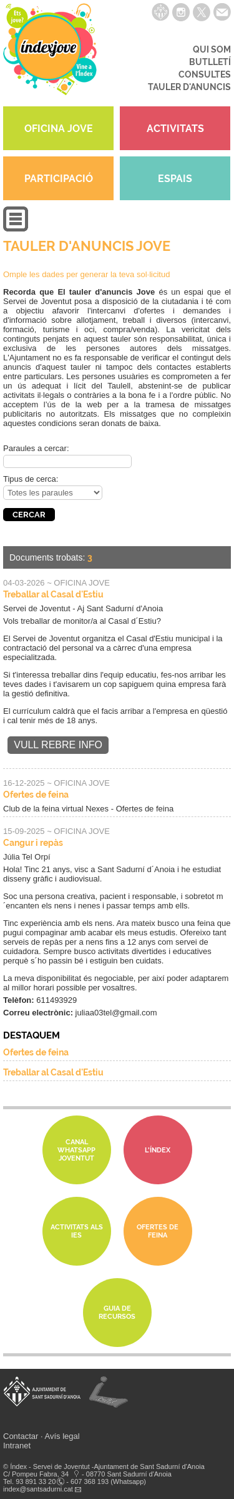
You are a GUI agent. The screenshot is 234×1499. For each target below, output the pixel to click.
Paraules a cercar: (36, 448)
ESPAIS (175, 179)
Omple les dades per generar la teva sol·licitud (86, 274)
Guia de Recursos (117, 1312)
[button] (15, 228)
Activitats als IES (77, 1231)
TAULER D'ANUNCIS (189, 87)
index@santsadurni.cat (38, 1489)
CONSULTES (204, 74)
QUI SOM (212, 49)
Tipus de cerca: (30, 479)
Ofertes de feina (36, 795)
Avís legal (62, 1436)
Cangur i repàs (33, 843)
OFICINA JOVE (58, 129)
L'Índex (157, 1150)
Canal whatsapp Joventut (76, 1150)
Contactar (20, 1436)
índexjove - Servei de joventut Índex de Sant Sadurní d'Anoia (50, 53)
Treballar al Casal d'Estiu (53, 594)
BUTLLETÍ (210, 62)
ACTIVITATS (175, 129)
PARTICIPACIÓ (58, 179)
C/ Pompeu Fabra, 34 (36, 1474)
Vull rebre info (58, 744)
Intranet (17, 1445)
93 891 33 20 (36, 1481)
